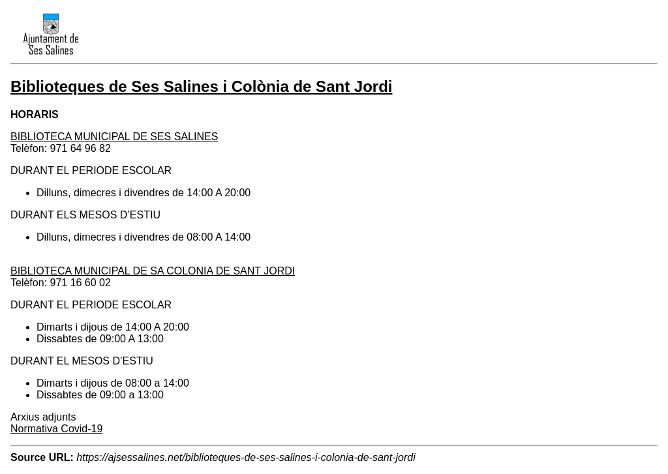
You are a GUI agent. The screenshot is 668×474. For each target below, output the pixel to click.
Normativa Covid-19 (56, 428)
